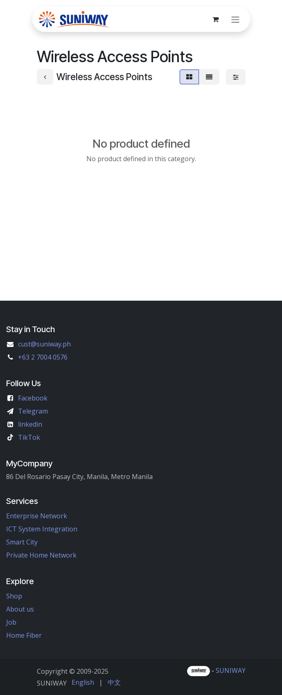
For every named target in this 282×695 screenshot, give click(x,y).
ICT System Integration (41, 528)
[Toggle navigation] (235, 19)
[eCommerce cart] (216, 19)
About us (20, 609)
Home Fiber (24, 635)
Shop (14, 596)
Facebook (32, 398)
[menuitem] (83, 682)
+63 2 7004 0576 (43, 357)
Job (11, 622)
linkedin (30, 424)
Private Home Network (41, 555)
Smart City (22, 542)
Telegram (33, 411)
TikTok (29, 437)
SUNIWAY (231, 670)
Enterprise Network (36, 515)
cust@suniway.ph (44, 344)
